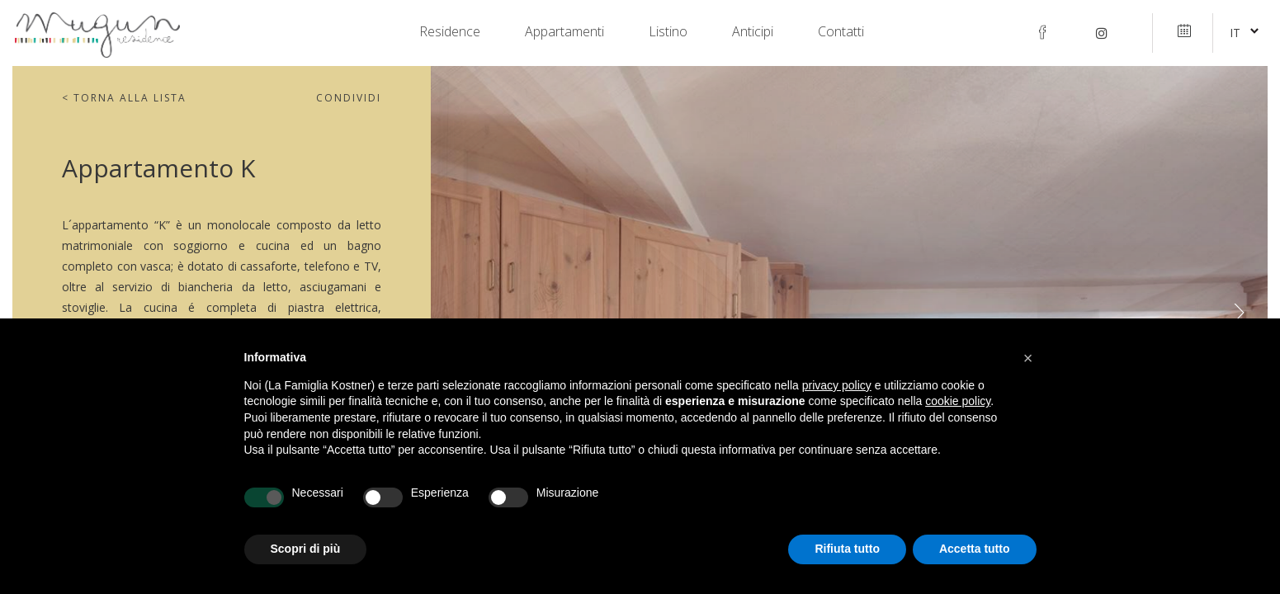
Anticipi (752, 31)
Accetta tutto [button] (974, 548)
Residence (449, 31)
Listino (668, 31)
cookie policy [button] (957, 401)
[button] (1028, 358)
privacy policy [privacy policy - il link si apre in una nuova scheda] (836, 385)
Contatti (841, 31)
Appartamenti (564, 31)
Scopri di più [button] (306, 548)
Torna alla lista (124, 98)
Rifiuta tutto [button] (847, 548)
